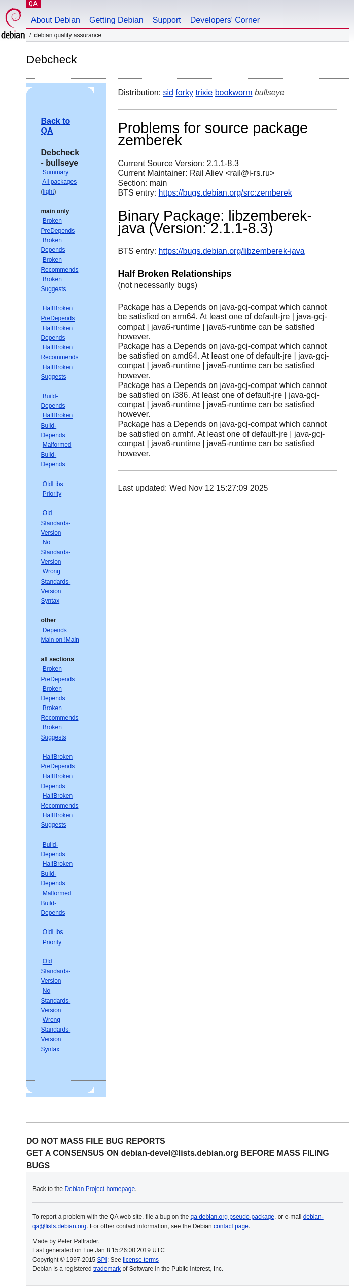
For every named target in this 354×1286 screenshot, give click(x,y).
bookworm (234, 92)
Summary (55, 172)
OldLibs (53, 484)
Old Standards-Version (55, 522)
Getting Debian (116, 20)
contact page (231, 1226)
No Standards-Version (55, 552)
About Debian (55, 20)
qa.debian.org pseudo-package (232, 1216)
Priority (52, 493)
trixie (204, 92)
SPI (102, 1259)
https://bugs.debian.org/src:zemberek (225, 192)
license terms (141, 1259)
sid (168, 92)
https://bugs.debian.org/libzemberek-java (232, 251)
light (48, 191)
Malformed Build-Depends (56, 454)
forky (184, 92)
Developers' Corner (225, 20)
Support (167, 20)
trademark (107, 1268)
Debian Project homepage (99, 1189)
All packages (59, 181)
